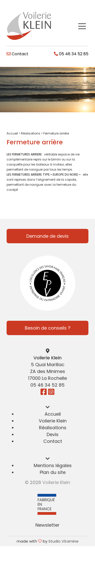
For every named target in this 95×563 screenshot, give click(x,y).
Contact (17, 54)
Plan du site (53, 472)
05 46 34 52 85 (71, 54)
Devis (53, 434)
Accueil (12, 133)
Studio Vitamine (63, 541)
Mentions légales (53, 465)
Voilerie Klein (53, 421)
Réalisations (30, 133)
